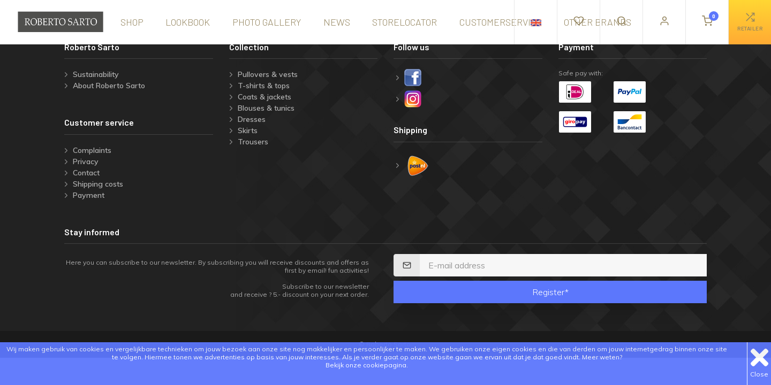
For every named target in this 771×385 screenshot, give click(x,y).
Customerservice (500, 22)
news (336, 22)
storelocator (404, 22)
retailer (749, 22)
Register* (550, 292)
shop (131, 22)
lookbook (187, 22)
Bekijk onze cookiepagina (366, 365)
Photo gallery (266, 22)
